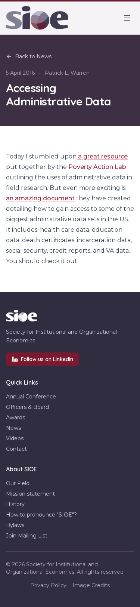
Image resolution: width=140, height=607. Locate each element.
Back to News (29, 56)
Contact (16, 449)
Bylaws (15, 525)
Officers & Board (27, 407)
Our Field (17, 483)
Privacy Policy (48, 585)
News (13, 428)
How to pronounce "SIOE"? (41, 514)
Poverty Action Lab (97, 166)
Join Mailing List (26, 535)
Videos (15, 438)
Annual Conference (31, 396)
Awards (15, 417)
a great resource (102, 156)
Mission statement (30, 493)
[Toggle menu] (127, 18)
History (15, 504)
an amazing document (40, 198)
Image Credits (91, 585)
